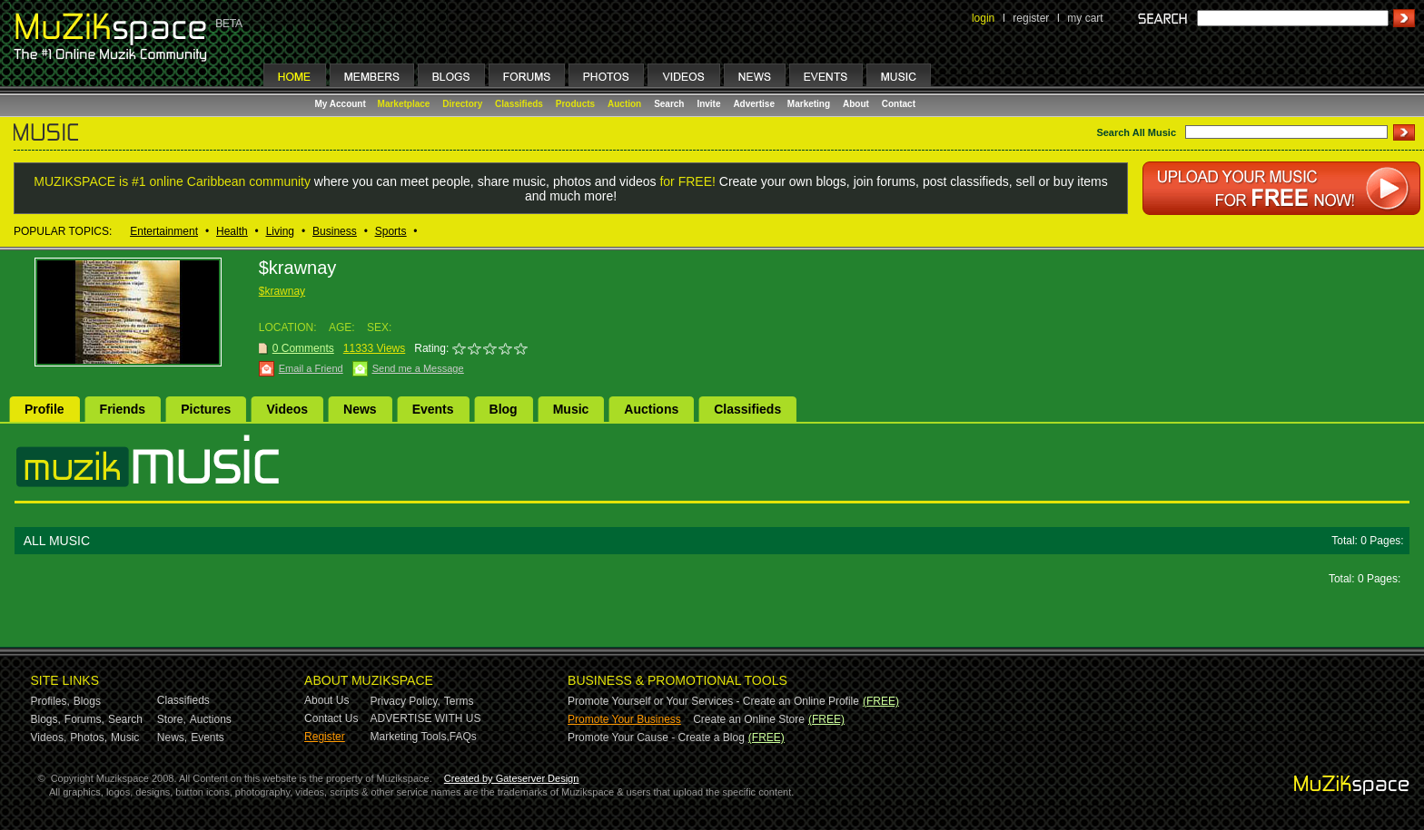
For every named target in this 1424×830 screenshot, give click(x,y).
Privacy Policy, (405, 701)
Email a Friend (311, 368)
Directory (462, 104)
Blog (504, 409)
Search (669, 104)
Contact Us (331, 718)
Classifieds (519, 104)
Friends (123, 409)
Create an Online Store (749, 719)
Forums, (84, 719)
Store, (171, 719)
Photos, (88, 737)
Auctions (651, 409)
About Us (326, 700)
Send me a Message (418, 368)
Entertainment (164, 231)
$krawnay (282, 291)
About (856, 104)
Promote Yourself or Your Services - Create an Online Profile (713, 701)
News (360, 409)
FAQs (463, 736)
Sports (391, 231)
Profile (44, 409)
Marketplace (404, 104)
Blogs (87, 701)
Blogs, (46, 719)
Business (334, 231)
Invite (708, 104)
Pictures (206, 409)
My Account (342, 104)
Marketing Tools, (410, 736)
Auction (624, 104)
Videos (287, 409)
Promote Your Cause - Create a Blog (656, 737)
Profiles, (50, 701)
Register (324, 736)
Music (571, 409)
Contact (898, 104)
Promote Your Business (624, 719)
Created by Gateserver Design (511, 778)
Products (575, 104)
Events (433, 409)
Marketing (808, 104)
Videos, (49, 737)
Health (232, 231)
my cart (1085, 18)
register (1031, 18)
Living (280, 231)
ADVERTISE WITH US (426, 718)
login (983, 18)
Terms (459, 701)
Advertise (754, 104)
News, (172, 737)
